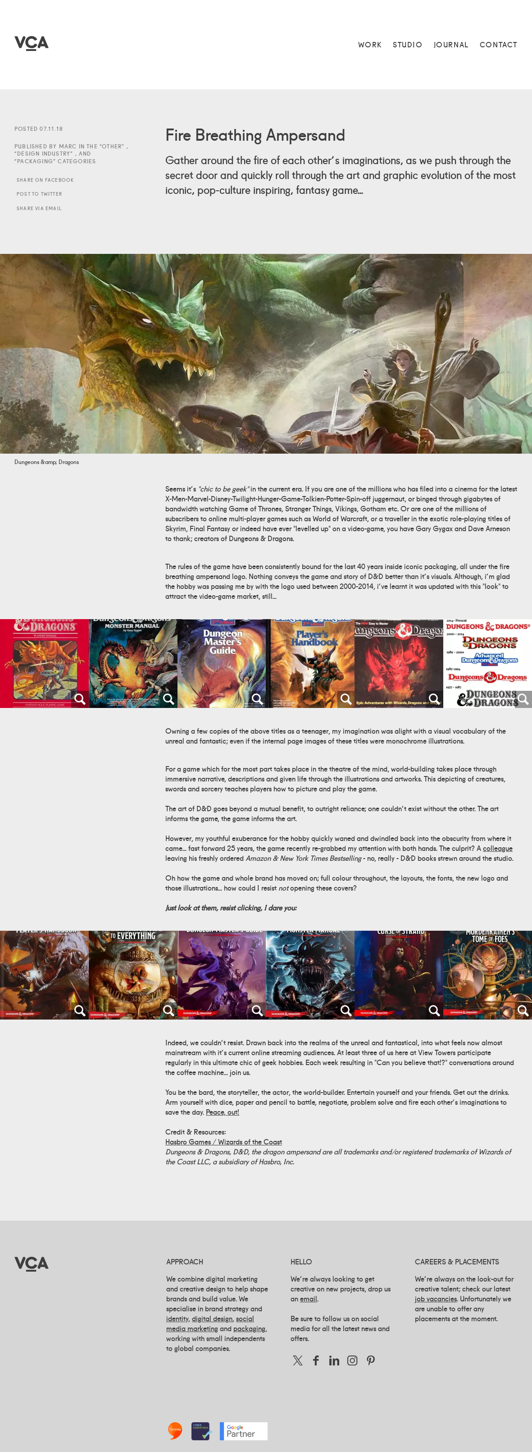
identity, (178, 1318)
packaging (249, 1328)
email (308, 1298)
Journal (451, 44)
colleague (498, 848)
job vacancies (436, 1298)
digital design (212, 1318)
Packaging (35, 161)
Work (370, 44)
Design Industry (43, 153)
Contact (499, 44)
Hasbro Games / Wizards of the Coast (223, 1141)
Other (112, 146)
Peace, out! (222, 1112)
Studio (408, 44)
